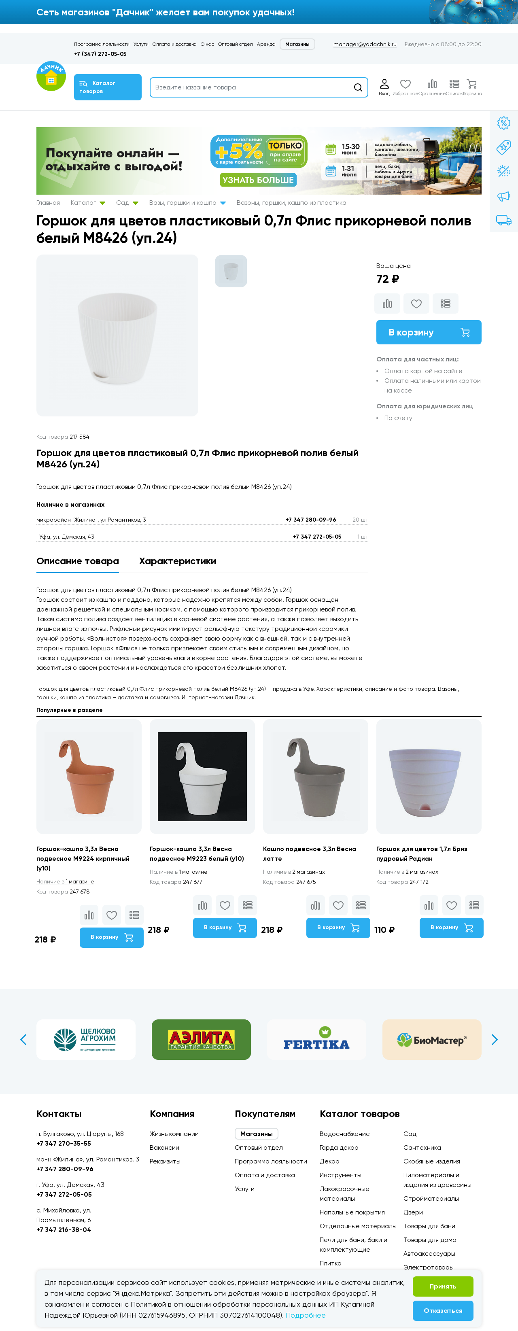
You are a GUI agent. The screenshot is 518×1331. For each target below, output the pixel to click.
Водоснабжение (345, 1134)
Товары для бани (429, 1226)
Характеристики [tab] (177, 561)
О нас (207, 44)
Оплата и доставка (175, 44)
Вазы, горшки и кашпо (187, 202)
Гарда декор (339, 1147)
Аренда (266, 44)
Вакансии (164, 1147)
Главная (48, 202)
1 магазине (66, 881)
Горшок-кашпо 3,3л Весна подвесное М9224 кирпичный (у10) (83, 858)
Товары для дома (429, 1240)
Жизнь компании (174, 1134)
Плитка (331, 1263)
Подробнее (306, 1315)
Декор (330, 1161)
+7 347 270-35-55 (63, 1143)
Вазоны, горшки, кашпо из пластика (291, 202)
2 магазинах (294, 871)
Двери (413, 1212)
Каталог (88, 202)
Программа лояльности (102, 44)
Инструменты (340, 1175)
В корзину (428, 332)
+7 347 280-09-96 (311, 519)
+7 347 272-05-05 (317, 536)
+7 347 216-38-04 (63, 1229)
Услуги (141, 44)
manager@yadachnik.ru (365, 44)
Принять (443, 1286)
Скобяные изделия (431, 1161)
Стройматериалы (431, 1198)
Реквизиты (165, 1161)
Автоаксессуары (429, 1253)
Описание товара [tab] (77, 561)
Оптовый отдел (235, 44)
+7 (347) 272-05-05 (100, 54)
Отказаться (443, 1310)
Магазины (297, 44)
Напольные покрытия (352, 1212)
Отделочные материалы (358, 1226)
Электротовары (428, 1267)
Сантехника (422, 1147)
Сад (127, 202)
